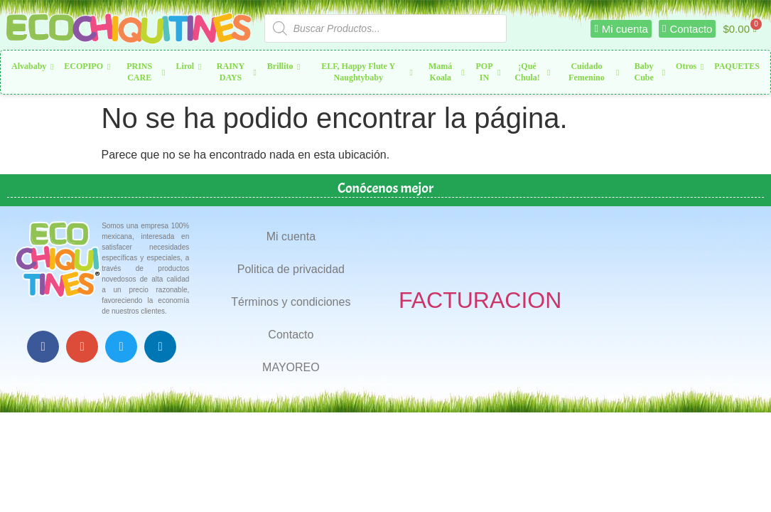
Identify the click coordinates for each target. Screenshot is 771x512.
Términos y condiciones (290, 302)
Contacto (290, 335)
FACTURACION (480, 300)
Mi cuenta (291, 236)
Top (737, 478)
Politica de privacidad (291, 269)
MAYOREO (291, 367)
